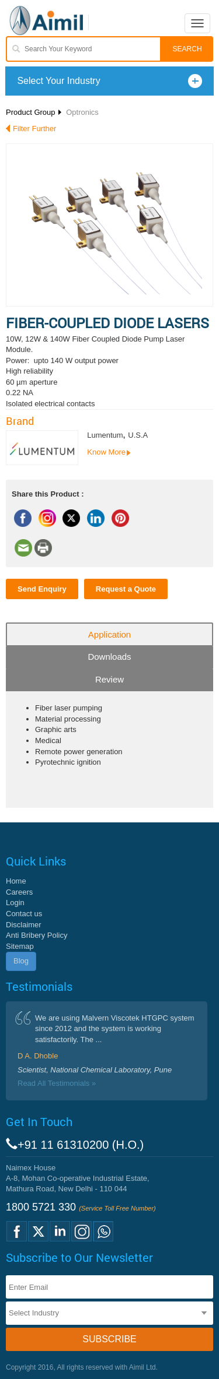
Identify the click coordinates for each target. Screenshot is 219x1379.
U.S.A (138, 435)
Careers (19, 892)
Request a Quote (126, 589)
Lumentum (105, 435)
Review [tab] (109, 679)
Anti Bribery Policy (36, 935)
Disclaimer (23, 924)
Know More (106, 452)
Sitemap (20, 946)
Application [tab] (109, 634)
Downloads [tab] (109, 657)
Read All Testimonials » (57, 1083)
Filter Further (34, 128)
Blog (21, 960)
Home (16, 881)
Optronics (82, 112)
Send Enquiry (42, 589)
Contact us (24, 913)
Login (15, 902)
